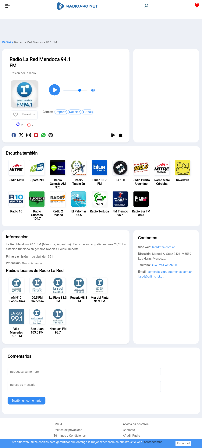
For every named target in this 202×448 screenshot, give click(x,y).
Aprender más (153, 442)
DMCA (58, 424)
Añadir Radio (131, 435)
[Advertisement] (101, 28)
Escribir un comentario (26, 400)
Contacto (129, 430)
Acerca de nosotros (135, 424)
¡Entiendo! (183, 443)
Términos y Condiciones (70, 435)
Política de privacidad (68, 430)
